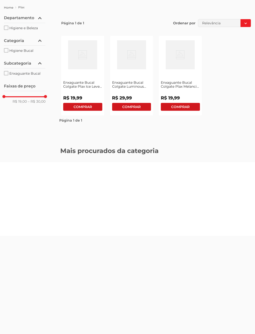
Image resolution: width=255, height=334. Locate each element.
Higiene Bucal (21, 50)
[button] (24, 18)
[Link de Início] (8, 7)
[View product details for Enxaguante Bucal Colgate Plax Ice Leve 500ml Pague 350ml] (82, 75)
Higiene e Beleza (23, 28)
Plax (21, 7)
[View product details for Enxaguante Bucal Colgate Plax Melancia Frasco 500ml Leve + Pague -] (180, 75)
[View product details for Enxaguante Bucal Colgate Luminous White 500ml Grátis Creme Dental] (131, 75)
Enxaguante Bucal (25, 73)
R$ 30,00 (36, 101)
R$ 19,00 (20, 101)
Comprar (82, 107)
